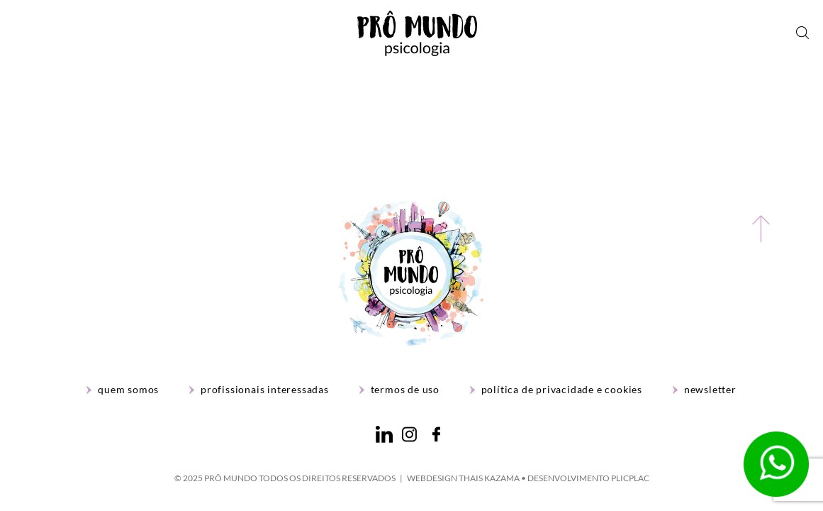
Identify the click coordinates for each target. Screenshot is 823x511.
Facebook (436, 434)
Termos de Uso (405, 390)
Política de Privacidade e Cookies (561, 390)
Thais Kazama (489, 478)
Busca (802, 32)
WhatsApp (776, 464)
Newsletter (710, 390)
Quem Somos (128, 390)
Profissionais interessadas (265, 390)
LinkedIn (384, 434)
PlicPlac (630, 478)
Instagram (409, 434)
